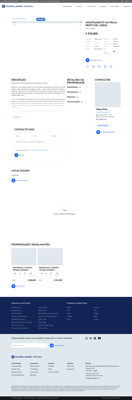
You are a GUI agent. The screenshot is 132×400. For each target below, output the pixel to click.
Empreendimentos (17, 375)
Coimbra (69, 316)
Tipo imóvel (89, 39)
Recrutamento (35, 366)
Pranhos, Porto (42, 307)
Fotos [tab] (40, 19)
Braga (95, 316)
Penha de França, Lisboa (45, 325)
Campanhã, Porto (16, 310)
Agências (79, 6)
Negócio (88, 46)
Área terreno (107, 44)
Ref (105, 46)
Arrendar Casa (16, 372)
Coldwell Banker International (10, 1)
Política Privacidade (29, 398)
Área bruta (107, 39)
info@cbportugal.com (93, 378)
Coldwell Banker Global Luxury (29, 1)
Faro (95, 310)
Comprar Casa (16, 366)
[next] (81, 22)
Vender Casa (15, 369)
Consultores (91, 6)
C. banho (88, 44)
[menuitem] (11, 1)
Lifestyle (51, 366)
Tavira (69, 313)
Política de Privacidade (43, 150)
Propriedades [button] (67, 6)
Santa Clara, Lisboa (17, 325)
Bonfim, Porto (42, 310)
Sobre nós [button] (126, 6)
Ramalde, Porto (16, 307)
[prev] (14, 22)
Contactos (70, 369)
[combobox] (49, 136)
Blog (50, 369)
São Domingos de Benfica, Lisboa (21, 322)
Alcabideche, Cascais (18, 319)
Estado (87, 48)
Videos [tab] (53, 19)
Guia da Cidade (53, 372)
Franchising (115, 6)
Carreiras (103, 6)
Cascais (96, 307)
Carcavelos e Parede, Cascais (47, 316)
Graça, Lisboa (42, 319)
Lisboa (69, 307)
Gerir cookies (54, 398)
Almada (96, 319)
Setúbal (96, 313)
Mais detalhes (103, 125)
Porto (68, 310)
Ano (105, 48)
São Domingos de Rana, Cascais (48, 313)
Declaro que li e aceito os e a (32, 150)
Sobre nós (70, 366)
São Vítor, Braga (16, 313)
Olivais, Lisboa (42, 328)
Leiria (68, 319)
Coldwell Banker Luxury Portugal (50, 1)
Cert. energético (107, 52)
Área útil (106, 41)
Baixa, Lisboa (42, 322)
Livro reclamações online (42, 398)
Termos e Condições (31, 150)
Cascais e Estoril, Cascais (19, 316)
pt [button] (127, 1)
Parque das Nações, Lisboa (19, 328)
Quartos (88, 41)
